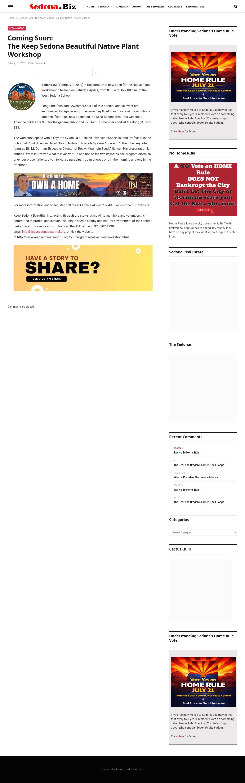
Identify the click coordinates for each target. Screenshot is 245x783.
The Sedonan (154, 6)
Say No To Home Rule (186, 452)
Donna (177, 448)
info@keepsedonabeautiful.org (43, 231)
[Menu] (10, 6)
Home (91, 6)
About (137, 6)
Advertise (175, 6)
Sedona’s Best (196, 6)
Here (180, 131)
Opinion (122, 6)
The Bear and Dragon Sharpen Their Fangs (199, 465)
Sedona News (16, 28)
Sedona (103, 6)
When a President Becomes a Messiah (196, 477)
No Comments (37, 63)
